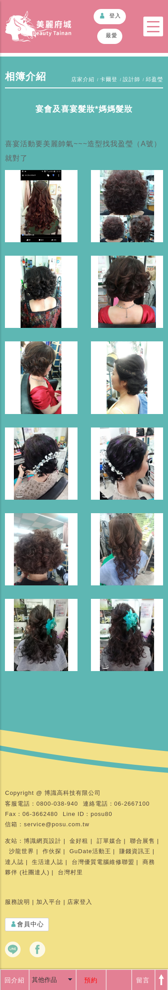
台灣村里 (70, 872)
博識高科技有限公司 (72, 792)
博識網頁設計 (42, 840)
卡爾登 (108, 79)
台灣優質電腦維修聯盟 (103, 862)
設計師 (131, 79)
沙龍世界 (21, 851)
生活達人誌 (47, 862)
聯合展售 (142, 840)
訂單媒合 (109, 840)
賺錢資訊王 (135, 851)
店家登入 (79, 901)
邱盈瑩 (154, 79)
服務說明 (17, 901)
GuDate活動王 (90, 851)
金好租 (78, 840)
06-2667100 (132, 803)
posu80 (101, 814)
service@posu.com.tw (56, 824)
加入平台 (48, 901)
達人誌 (14, 862)
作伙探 (52, 851)
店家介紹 (83, 79)
